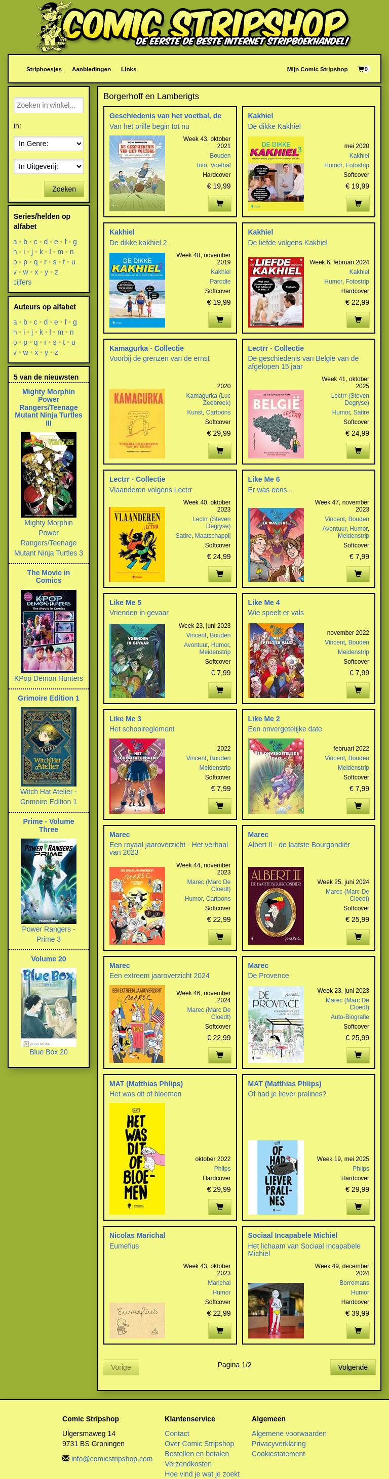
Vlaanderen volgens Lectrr (150, 490)
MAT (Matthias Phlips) (146, 1084)
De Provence (268, 976)
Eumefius (124, 1246)
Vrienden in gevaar (139, 613)
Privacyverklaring (279, 1444)
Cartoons (218, 412)
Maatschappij (213, 535)
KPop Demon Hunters (48, 678)
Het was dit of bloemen (145, 1094)
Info (202, 165)
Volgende (353, 1367)
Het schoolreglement (141, 729)
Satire (361, 412)
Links (128, 69)
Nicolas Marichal (137, 1235)
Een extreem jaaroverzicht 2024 (159, 976)
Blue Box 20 (48, 1052)
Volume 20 (48, 959)
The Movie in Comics (48, 576)
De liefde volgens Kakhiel (288, 243)
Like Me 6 (264, 479)
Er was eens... (270, 490)
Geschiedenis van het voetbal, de (165, 116)
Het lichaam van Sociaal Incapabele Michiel (304, 1250)
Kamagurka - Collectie (146, 348)
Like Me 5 (125, 602)
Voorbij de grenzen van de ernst (159, 358)
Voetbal (220, 165)
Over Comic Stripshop (199, 1444)
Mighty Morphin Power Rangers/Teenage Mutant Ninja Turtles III (49, 407)
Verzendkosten (188, 1464)
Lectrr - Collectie (276, 348)
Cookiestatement (278, 1454)
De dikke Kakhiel (274, 126)
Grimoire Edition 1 (48, 698)
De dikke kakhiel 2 (138, 243)
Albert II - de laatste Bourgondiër (299, 845)
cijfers (22, 282)
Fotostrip (357, 165)
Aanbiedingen (91, 69)
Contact (177, 1433)
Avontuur (334, 528)
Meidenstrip (353, 535)
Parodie (220, 281)
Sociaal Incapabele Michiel (293, 1235)
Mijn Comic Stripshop (317, 69)
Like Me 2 (264, 719)
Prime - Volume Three (48, 825)
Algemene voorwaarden (289, 1433)
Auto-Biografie (350, 1017)
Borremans (354, 1282)
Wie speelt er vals (276, 613)
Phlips (222, 1168)
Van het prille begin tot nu (149, 126)
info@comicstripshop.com (112, 1459)
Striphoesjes (44, 69)
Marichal (219, 1282)
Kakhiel (261, 116)
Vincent (335, 519)
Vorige (121, 1367)
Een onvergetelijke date (285, 729)
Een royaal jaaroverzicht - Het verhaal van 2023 (168, 848)
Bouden (220, 155)
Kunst (195, 412)
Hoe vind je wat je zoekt (202, 1474)
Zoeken (64, 189)
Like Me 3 (125, 719)
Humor (333, 165)
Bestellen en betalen (197, 1454)
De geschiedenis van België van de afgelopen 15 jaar (303, 362)
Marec (119, 834)
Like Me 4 (264, 602)
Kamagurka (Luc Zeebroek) (208, 399)
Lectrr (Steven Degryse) (350, 399)
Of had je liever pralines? (287, 1094)
